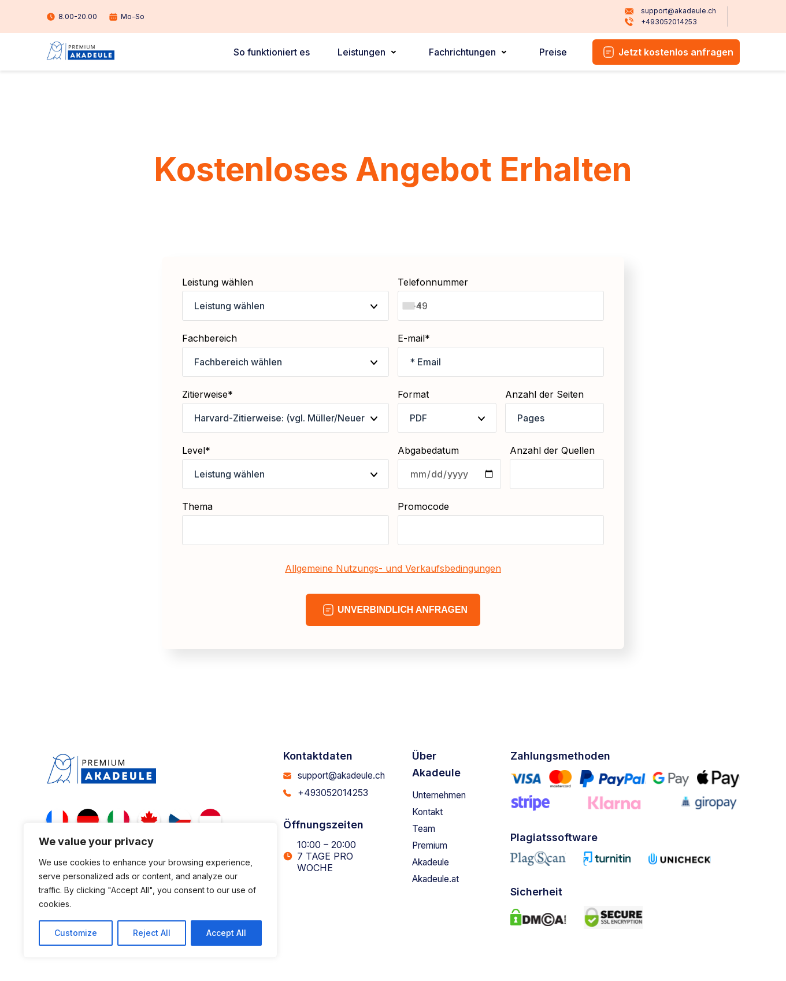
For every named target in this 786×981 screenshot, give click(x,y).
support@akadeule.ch (670, 11)
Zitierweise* (285, 410)
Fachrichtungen (462, 52)
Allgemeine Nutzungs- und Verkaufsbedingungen (393, 568)
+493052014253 (660, 22)
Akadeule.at (440, 878)
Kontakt (431, 811)
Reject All (151, 933)
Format (447, 410)
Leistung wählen (285, 298)
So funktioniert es (271, 52)
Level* (285, 467)
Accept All (226, 933)
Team (426, 828)
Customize (75, 933)
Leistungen (361, 52)
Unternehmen (445, 795)
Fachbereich (285, 354)
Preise (553, 52)
